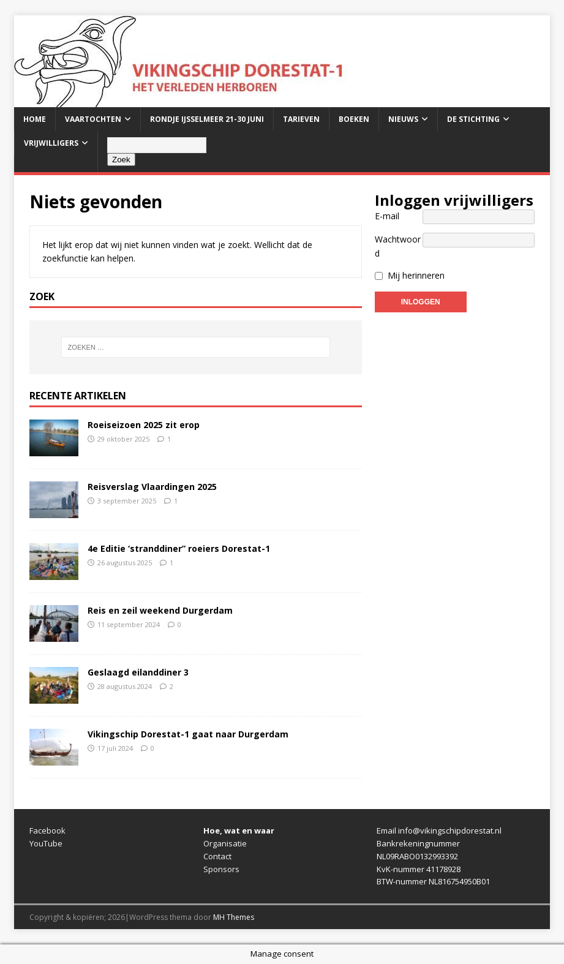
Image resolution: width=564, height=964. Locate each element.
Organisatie (225, 843)
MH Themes (233, 917)
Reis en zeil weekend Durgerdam (160, 610)
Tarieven (301, 119)
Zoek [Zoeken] (121, 159)
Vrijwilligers (51, 143)
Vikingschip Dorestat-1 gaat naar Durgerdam (188, 734)
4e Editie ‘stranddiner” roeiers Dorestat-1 (179, 548)
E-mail (387, 216)
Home (34, 119)
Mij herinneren (416, 275)
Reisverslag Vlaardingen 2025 (152, 486)
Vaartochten (93, 119)
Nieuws (403, 119)
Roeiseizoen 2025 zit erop (144, 425)
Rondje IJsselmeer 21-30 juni (207, 119)
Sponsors (221, 869)
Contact (217, 856)
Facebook (47, 830)
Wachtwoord (398, 245)
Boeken (354, 119)
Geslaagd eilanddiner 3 (138, 672)
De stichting (473, 119)
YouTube (45, 843)
